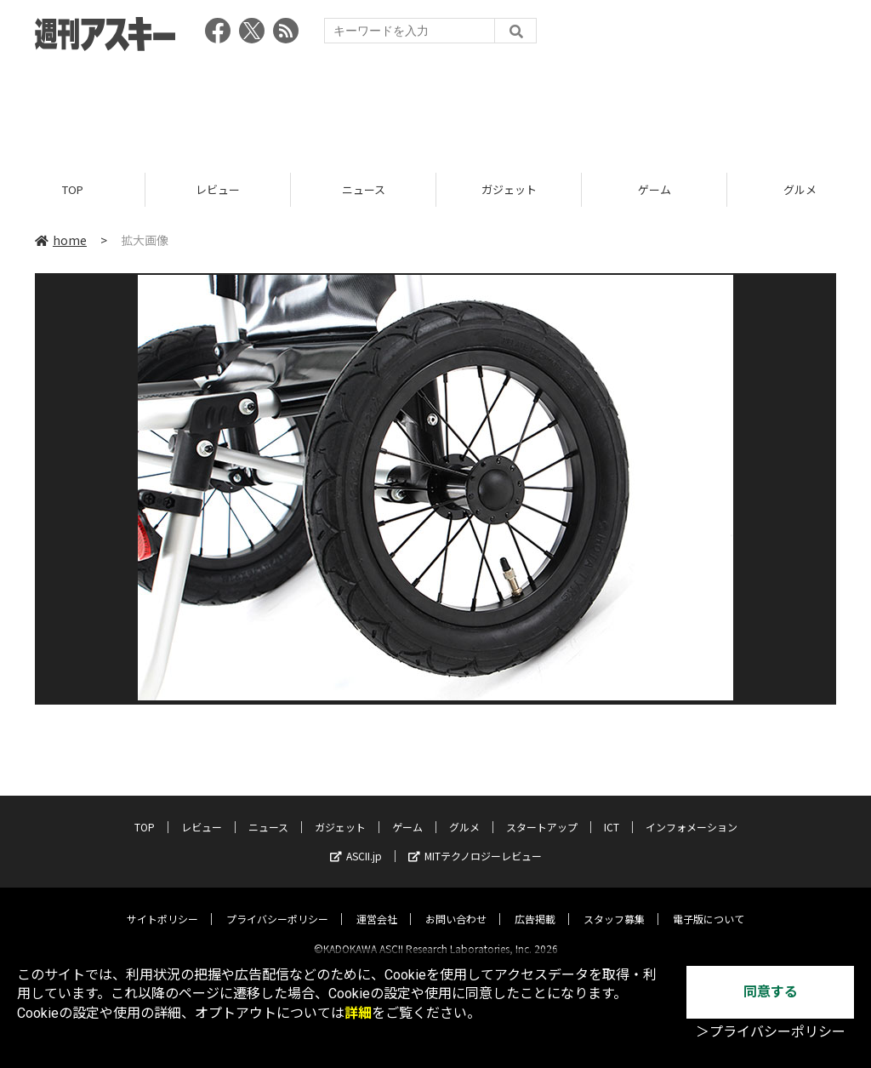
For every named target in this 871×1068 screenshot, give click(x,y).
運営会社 (376, 904)
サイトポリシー (162, 904)
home (61, 239)
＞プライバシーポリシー (770, 1032)
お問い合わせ (456, 904)
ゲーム (654, 189)
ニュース (363, 189)
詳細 (358, 1013)
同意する (770, 992)
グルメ (464, 812)
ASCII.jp (356, 841)
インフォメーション (691, 812)
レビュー (218, 189)
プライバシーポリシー (277, 904)
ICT (611, 812)
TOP (72, 189)
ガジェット (509, 189)
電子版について (708, 904)
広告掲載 (535, 904)
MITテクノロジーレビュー (475, 841)
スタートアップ (542, 812)
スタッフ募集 (614, 904)
